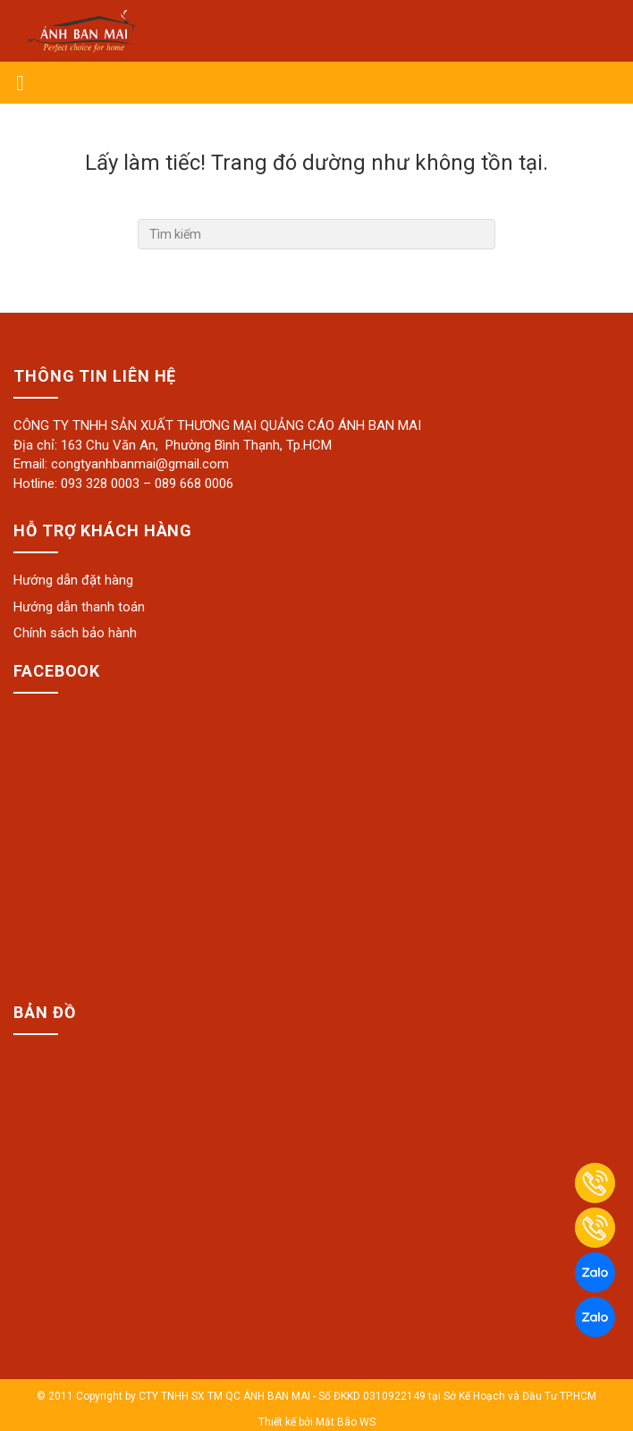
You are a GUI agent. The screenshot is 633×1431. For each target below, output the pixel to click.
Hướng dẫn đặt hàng (73, 580)
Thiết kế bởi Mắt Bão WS (317, 1422)
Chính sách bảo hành (75, 633)
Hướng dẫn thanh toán (79, 607)
